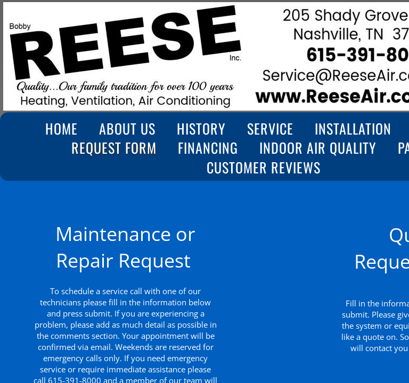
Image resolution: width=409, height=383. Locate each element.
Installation (353, 128)
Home (61, 128)
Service (270, 128)
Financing (208, 147)
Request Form (114, 147)
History (201, 128)
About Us (127, 128)
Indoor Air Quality (318, 147)
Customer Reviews (264, 167)
